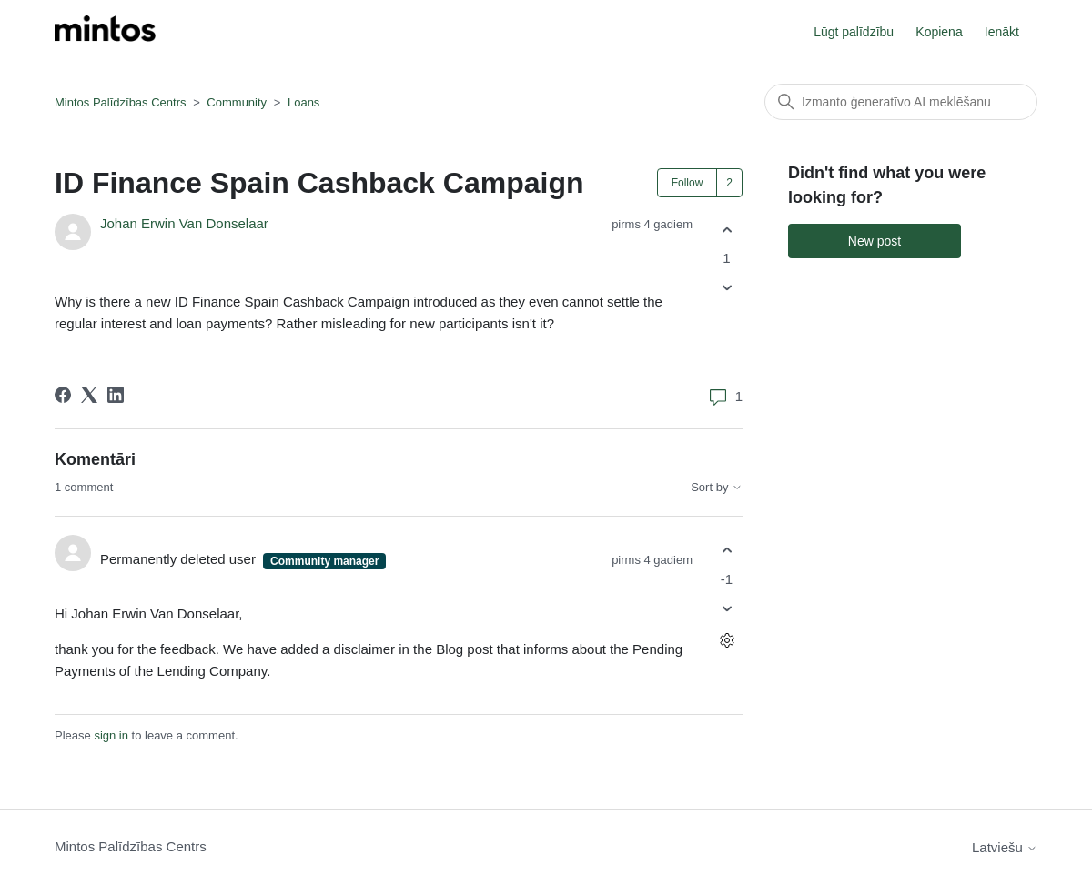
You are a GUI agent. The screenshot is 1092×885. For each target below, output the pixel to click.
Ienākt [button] (1002, 32)
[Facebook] (63, 395)
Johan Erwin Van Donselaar (184, 223)
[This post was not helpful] (727, 288)
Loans (303, 102)
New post (874, 241)
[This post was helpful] (727, 230)
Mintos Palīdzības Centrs (121, 102)
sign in (111, 735)
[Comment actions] (727, 640)
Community (237, 102)
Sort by (717, 487)
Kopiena (938, 32)
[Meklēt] (900, 102)
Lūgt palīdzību (854, 32)
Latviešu (1004, 847)
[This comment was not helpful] (727, 608)
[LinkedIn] (115, 395)
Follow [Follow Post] (687, 182)
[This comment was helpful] (727, 551)
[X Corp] (89, 395)
